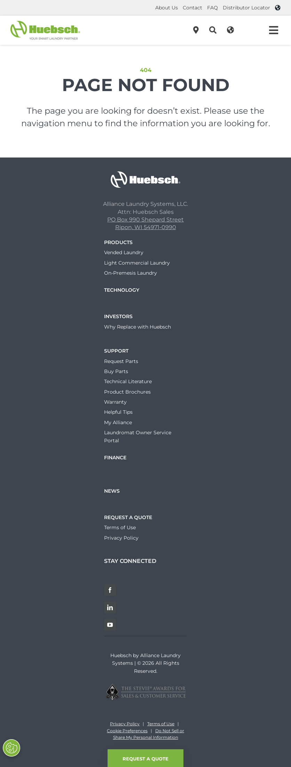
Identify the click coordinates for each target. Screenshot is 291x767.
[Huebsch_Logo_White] (145, 174)
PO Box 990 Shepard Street (145, 219)
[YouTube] (110, 625)
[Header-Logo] (45, 23)
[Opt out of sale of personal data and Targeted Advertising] (11, 748)
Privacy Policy (125, 723)
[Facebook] (110, 590)
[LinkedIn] (110, 607)
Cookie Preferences (127, 730)
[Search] (213, 30)
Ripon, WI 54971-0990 (145, 227)
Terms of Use (160, 723)
